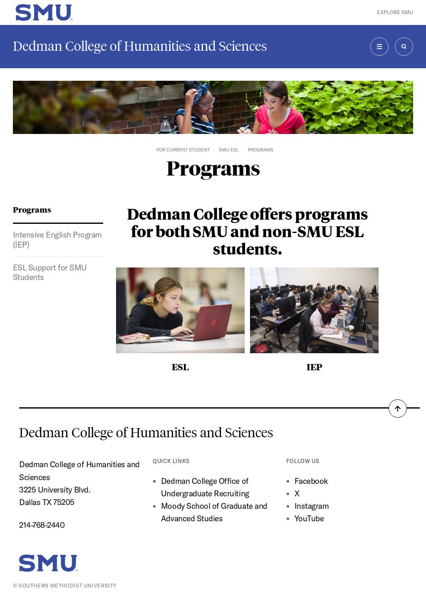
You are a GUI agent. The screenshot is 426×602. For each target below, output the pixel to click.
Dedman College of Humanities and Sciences (140, 46)
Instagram (312, 506)
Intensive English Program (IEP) (57, 240)
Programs (32, 209)
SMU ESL (229, 150)
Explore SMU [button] (395, 12)
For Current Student (183, 150)
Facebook (311, 481)
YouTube (309, 518)
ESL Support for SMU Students (50, 272)
